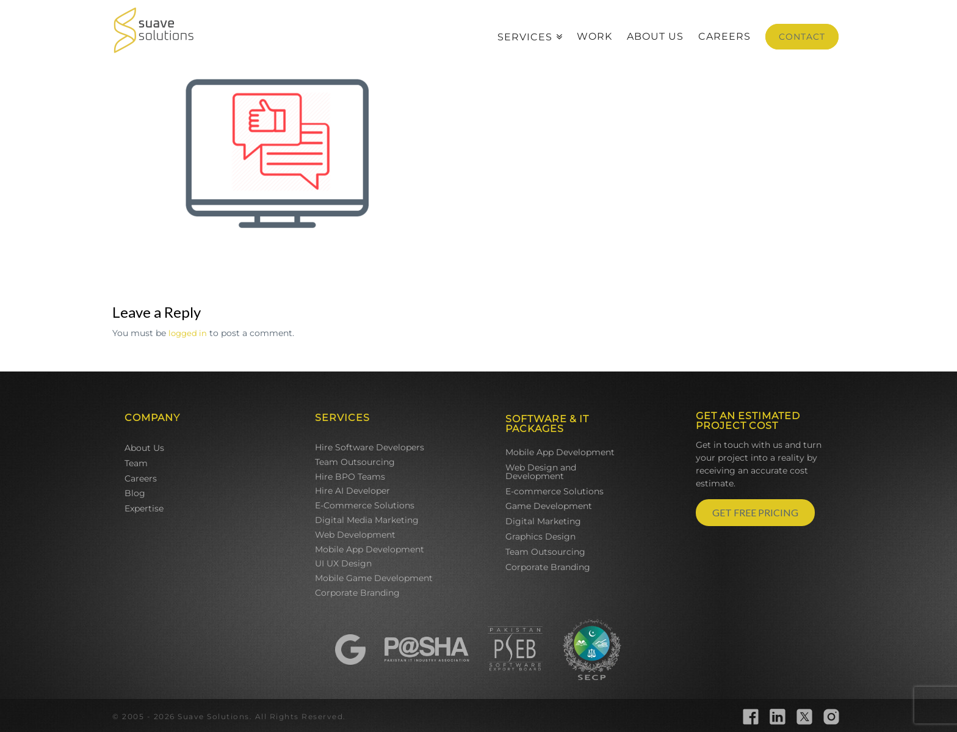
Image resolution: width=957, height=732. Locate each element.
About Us (144, 447)
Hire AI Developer (352, 490)
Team (136, 463)
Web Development (355, 534)
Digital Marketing (543, 521)
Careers (141, 478)
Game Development (548, 505)
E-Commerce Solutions (364, 505)
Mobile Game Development (374, 578)
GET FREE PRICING (755, 512)
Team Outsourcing (355, 461)
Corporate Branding (357, 592)
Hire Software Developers (369, 447)
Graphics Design (540, 536)
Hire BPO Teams (350, 476)
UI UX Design (343, 563)
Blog (135, 493)
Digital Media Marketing (367, 519)
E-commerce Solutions (554, 491)
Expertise (144, 508)
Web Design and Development (540, 471)
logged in (187, 333)
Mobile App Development (369, 549)
